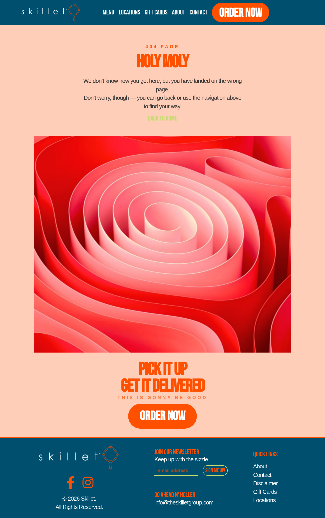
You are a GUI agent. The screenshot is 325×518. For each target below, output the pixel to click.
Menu (108, 12)
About (178, 12)
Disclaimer (265, 483)
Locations (129, 12)
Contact (198, 12)
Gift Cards (156, 12)
